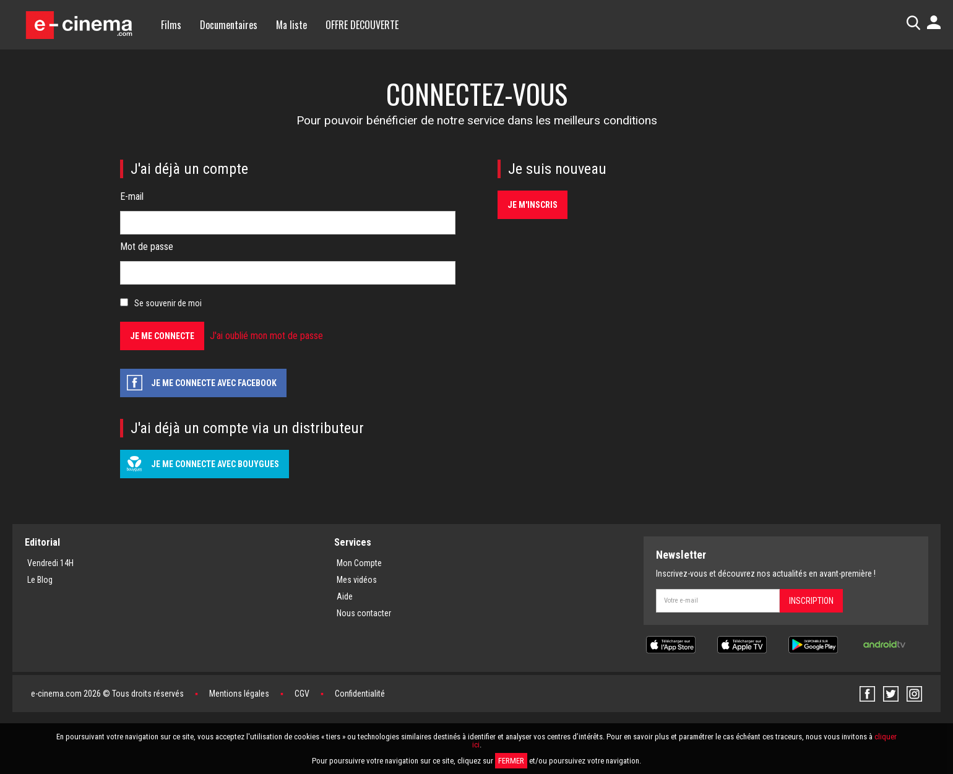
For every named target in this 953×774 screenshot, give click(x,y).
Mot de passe (146, 246)
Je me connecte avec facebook (214, 383)
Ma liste (291, 24)
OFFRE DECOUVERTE (362, 24)
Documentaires (228, 24)
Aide (345, 596)
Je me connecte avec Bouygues (215, 464)
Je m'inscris (532, 205)
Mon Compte (359, 563)
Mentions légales (239, 694)
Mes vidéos (357, 580)
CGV (302, 694)
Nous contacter (364, 613)
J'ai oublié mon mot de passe (266, 336)
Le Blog (40, 580)
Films (171, 24)
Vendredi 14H (50, 563)
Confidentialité (360, 694)
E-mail (132, 196)
